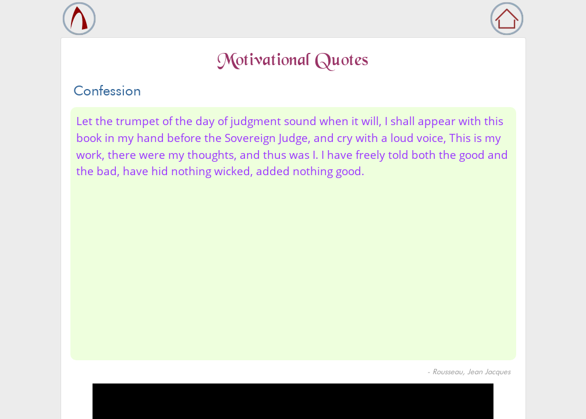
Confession (107, 90)
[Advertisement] (293, 267)
